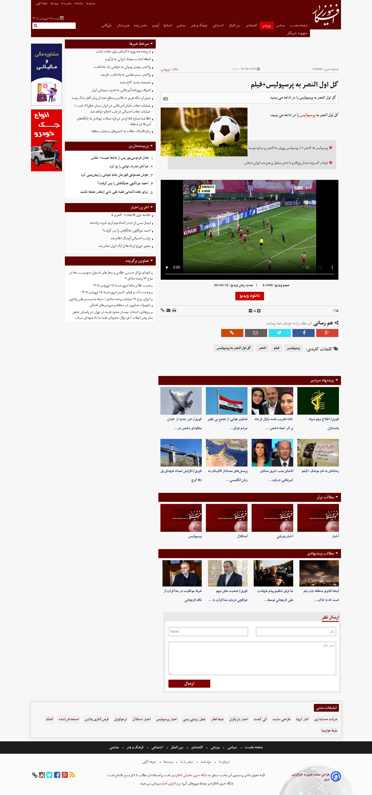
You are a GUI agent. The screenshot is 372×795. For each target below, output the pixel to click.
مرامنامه (79, 3)
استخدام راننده (69, 719)
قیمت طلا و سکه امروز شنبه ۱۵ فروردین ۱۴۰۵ (121, 285)
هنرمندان (123, 25)
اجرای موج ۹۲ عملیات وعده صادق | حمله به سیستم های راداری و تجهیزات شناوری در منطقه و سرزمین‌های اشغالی (111, 302)
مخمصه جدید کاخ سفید (135, 82)
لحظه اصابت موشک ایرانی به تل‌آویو (128, 59)
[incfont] (259, 311)
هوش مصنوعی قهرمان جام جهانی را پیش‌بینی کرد (114, 175)
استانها (168, 25)
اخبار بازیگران (238, 719)
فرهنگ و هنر (199, 25)
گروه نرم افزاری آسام (174, 783)
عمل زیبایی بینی (194, 719)
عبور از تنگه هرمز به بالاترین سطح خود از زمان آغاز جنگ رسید (111, 98)
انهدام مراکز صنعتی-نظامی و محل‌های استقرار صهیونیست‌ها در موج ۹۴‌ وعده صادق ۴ (111, 276)
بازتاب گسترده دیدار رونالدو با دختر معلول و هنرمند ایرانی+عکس (286, 163)
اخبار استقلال (142, 719)
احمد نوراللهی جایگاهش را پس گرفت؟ (122, 183)
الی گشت (260, 719)
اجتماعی (218, 25)
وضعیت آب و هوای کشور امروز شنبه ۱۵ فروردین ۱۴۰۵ (115, 292)
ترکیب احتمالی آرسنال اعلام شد (131, 238)
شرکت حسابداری (325, 719)
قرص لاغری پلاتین (97, 719)
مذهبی (181, 25)
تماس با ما (66, 3)
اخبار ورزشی (284, 536)
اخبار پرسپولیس (166, 719)
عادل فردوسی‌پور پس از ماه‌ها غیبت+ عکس (120, 158)
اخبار (335, 536)
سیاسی (280, 25)
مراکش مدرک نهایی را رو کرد (129, 166)
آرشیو (155, 25)
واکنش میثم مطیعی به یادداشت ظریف (125, 75)
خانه (175, 69)
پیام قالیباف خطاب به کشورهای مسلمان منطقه (121, 131)
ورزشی (267, 25)
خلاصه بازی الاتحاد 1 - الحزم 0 (131, 215)
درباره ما (91, 3)
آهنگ (49, 719)
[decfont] (250, 311)
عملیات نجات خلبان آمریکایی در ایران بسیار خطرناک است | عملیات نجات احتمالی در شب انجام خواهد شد (112, 109)
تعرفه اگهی (42, 3)
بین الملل (235, 25)
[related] (165, 99)
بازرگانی (107, 25)
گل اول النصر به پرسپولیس (234, 348)
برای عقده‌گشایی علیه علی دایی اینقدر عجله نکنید (114, 192)
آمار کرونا (302, 719)
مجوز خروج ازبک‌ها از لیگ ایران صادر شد (124, 246)
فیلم (276, 348)
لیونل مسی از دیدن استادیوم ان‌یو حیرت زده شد (120, 223)
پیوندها (54, 3)
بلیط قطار (217, 719)
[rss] (72, 775)
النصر (262, 348)
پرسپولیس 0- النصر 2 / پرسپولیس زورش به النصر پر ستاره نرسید (288, 148)
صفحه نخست (299, 25)
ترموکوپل (120, 719)
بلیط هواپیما (329, 730)
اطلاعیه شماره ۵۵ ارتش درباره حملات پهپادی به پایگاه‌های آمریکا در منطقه (114, 121)
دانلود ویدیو (249, 296)
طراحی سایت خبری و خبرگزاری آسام (311, 777)
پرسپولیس (307, 115)
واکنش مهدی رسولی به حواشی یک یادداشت (122, 67)
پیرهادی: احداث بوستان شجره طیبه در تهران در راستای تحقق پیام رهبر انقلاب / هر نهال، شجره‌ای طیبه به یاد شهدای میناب (113, 315)
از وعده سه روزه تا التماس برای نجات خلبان (123, 51)
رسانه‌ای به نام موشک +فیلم (320, 471)
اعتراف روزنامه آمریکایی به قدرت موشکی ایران (121, 90)
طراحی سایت (281, 719)
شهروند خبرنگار (297, 33)
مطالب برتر (325, 497)
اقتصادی (252, 25)
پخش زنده (141, 25)
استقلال (242, 536)
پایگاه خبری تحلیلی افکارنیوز (188, 775)
